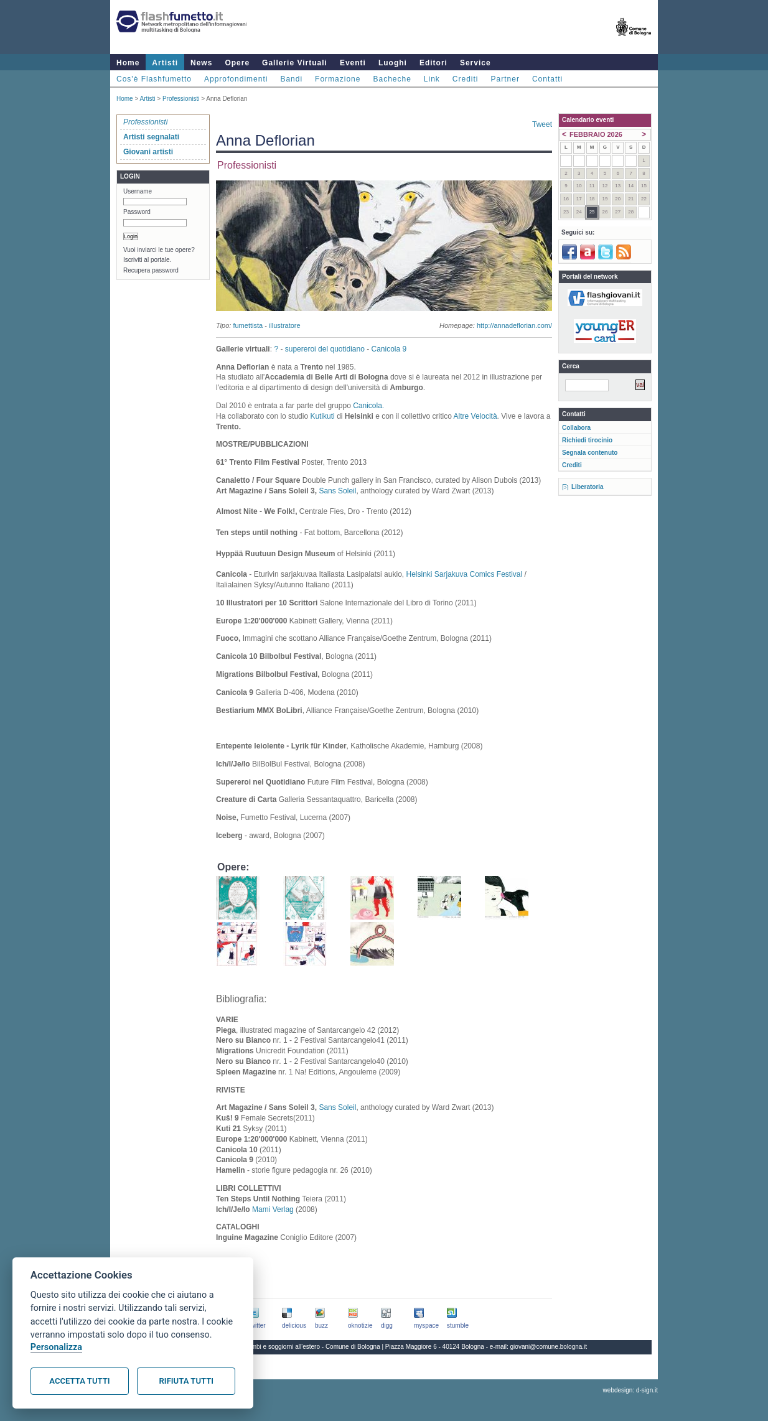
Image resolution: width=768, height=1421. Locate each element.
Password (137, 211)
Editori (433, 62)
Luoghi (392, 62)
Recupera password (151, 270)
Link (432, 79)
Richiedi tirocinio (587, 440)
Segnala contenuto (589, 452)
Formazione (337, 79)
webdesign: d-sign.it (630, 1390)
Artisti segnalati (151, 137)
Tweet (542, 124)
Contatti (547, 79)
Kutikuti (322, 416)
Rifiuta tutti (186, 1381)
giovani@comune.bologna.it (549, 1346)
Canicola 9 (389, 349)
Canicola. (368, 405)
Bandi (291, 79)
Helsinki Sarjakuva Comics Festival (465, 574)
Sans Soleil (337, 491)
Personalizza (56, 1347)
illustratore (285, 325)
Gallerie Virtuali (294, 62)
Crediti (465, 79)
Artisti (165, 62)
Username (137, 191)
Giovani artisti (148, 151)
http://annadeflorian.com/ (514, 325)
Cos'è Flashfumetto (154, 79)
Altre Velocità (475, 416)
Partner (505, 79)
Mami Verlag (273, 1209)
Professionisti (180, 98)
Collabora (576, 427)
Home (127, 62)
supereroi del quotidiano (325, 349)
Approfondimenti (236, 79)
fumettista (248, 325)
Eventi (353, 62)
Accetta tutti (79, 1381)
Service (475, 62)
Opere (237, 62)
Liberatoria (587, 486)
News (201, 62)
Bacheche (392, 79)
